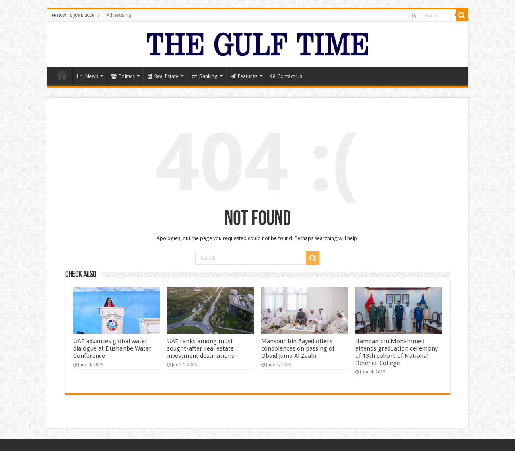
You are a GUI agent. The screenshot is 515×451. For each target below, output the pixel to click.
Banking (205, 76)
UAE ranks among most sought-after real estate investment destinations (200, 348)
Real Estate (163, 76)
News (87, 76)
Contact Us (286, 76)
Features (244, 76)
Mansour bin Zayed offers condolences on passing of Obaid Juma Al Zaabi (297, 348)
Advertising (119, 15)
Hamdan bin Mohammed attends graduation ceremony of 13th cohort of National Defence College (396, 352)
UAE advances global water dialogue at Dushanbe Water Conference (112, 348)
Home (62, 75)
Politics (123, 76)
